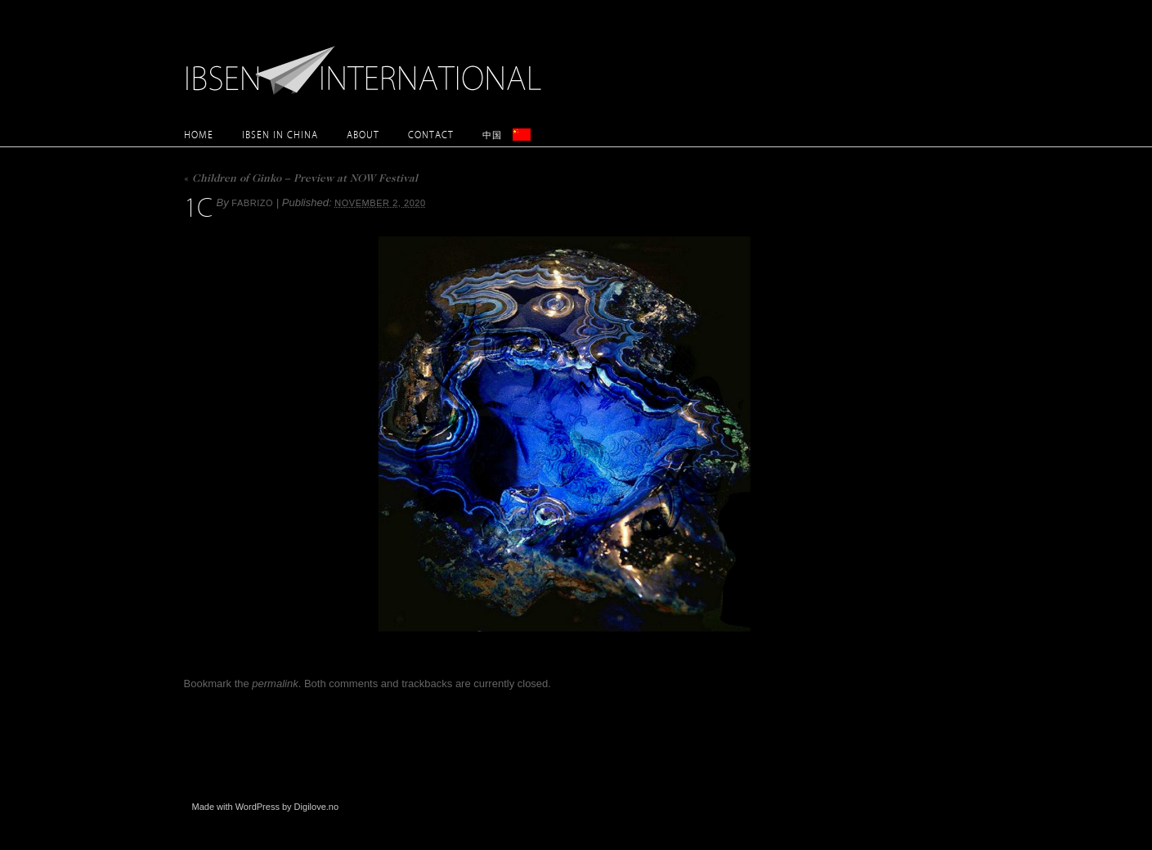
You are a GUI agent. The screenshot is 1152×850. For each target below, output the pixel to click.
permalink (275, 683)
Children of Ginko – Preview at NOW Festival (301, 179)
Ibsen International (368, 61)
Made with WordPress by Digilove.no (265, 807)
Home (198, 134)
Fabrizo (252, 203)
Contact (431, 134)
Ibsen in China (280, 134)
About (363, 134)
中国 (492, 134)
